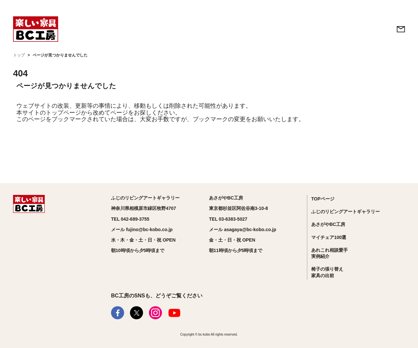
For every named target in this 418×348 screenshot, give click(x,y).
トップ (19, 55)
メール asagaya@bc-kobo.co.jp (242, 229)
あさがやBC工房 (328, 224)
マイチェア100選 (328, 237)
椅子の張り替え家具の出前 (327, 272)
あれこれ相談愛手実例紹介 (329, 253)
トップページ (63, 112)
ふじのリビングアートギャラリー (345, 211)
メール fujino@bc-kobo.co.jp (142, 229)
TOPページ (322, 198)
